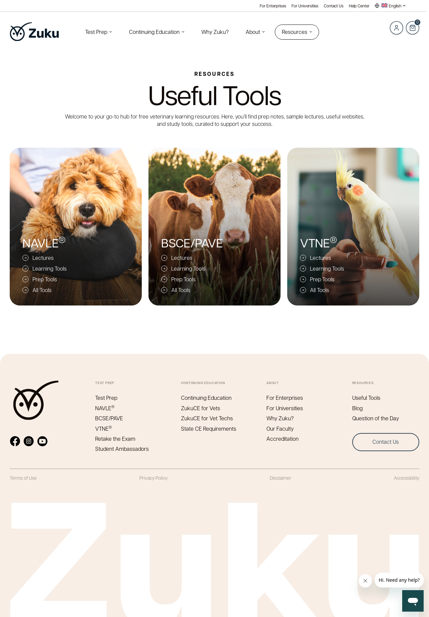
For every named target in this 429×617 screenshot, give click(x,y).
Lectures (43, 257)
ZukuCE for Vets (200, 408)
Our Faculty (280, 428)
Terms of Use (23, 478)
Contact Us (334, 6)
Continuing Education (154, 31)
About (253, 31)
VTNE (104, 428)
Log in (396, 28)
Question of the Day (375, 418)
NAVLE (105, 408)
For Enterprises (273, 6)
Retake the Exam (115, 438)
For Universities (305, 6)
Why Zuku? (215, 31)
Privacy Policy (153, 478)
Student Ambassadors (122, 448)
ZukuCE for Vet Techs (207, 418)
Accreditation (282, 438)
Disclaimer (280, 478)
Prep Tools (45, 279)
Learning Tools (50, 268)
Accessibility (406, 478)
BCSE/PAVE (109, 418)
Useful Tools (366, 397)
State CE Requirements (208, 428)
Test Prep (96, 31)
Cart (412, 24)
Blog (357, 408)
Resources (294, 31)
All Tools (42, 289)
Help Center (359, 6)
